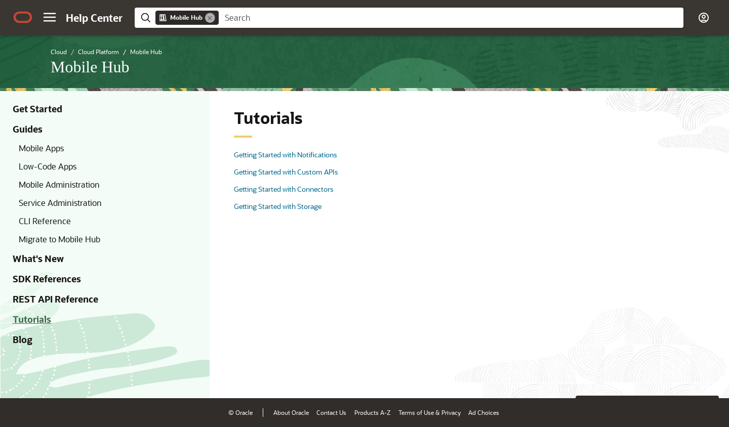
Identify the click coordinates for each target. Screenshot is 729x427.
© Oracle (240, 412)
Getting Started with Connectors (284, 189)
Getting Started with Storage (277, 206)
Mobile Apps (41, 148)
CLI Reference (45, 221)
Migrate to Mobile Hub (59, 239)
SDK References (47, 279)
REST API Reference (55, 299)
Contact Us (331, 412)
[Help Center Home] (94, 18)
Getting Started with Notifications (285, 154)
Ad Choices (483, 412)
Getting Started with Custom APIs (286, 172)
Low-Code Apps (47, 166)
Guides (28, 129)
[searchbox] (451, 18)
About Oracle (291, 412)
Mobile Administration (59, 184)
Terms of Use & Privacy (429, 412)
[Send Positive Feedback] (706, 375)
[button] (50, 17)
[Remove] (210, 17)
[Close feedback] (564, 375)
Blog (22, 339)
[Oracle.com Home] (22, 17)
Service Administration (60, 202)
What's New (38, 258)
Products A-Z (372, 412)
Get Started (37, 109)
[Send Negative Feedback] (679, 375)
